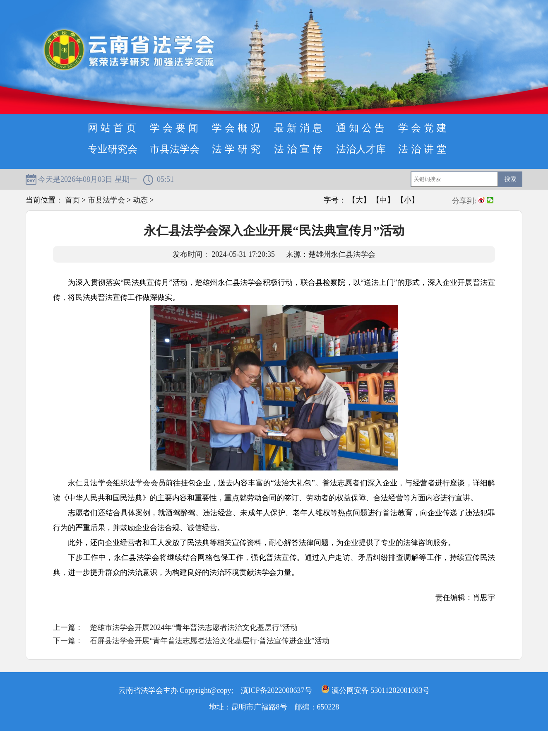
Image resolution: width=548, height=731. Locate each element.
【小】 (408, 200)
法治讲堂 (423, 149)
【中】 (383, 200)
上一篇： (68, 627)
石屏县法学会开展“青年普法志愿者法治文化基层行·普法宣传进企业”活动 (209, 641)
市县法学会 (174, 149)
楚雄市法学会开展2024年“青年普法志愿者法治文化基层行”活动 (194, 627)
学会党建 (423, 128)
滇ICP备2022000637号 (276, 690)
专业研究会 (112, 149)
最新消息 (299, 128)
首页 (72, 200)
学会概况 (237, 128)
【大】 (359, 200)
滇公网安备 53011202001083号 (375, 690)
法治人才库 (361, 149)
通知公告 (361, 128)
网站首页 (113, 128)
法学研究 (237, 149)
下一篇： (68, 641)
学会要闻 (175, 128)
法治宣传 (299, 149)
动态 (140, 200)
